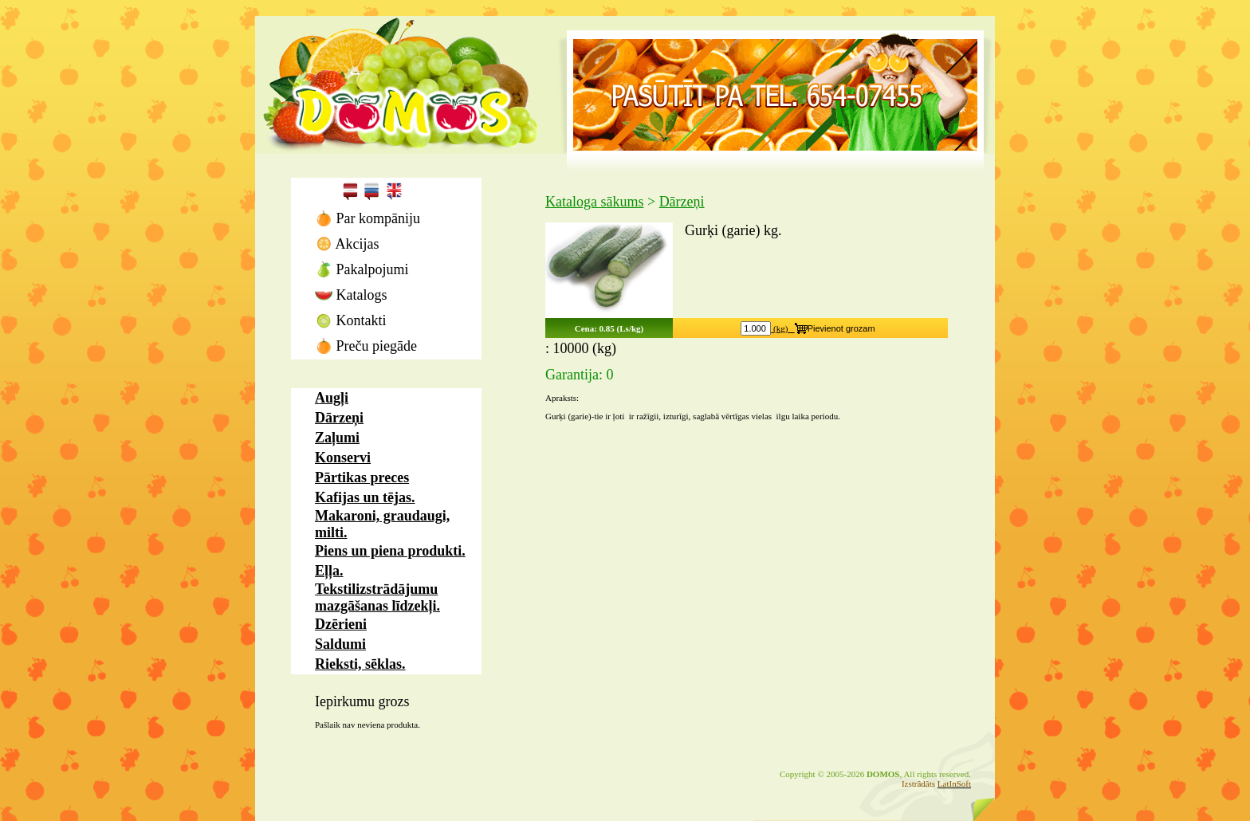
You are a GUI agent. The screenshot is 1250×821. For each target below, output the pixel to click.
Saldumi (340, 644)
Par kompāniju (367, 218)
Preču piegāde (366, 346)
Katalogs (351, 295)
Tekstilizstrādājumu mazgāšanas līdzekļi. (377, 597)
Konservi (343, 457)
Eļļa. (329, 571)
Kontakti (351, 320)
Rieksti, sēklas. (360, 664)
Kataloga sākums (594, 202)
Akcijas (347, 244)
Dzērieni (341, 624)
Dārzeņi (339, 418)
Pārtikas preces (362, 477)
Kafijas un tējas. (365, 497)
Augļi (331, 398)
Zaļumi (337, 438)
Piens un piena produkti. (390, 551)
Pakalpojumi (362, 269)
